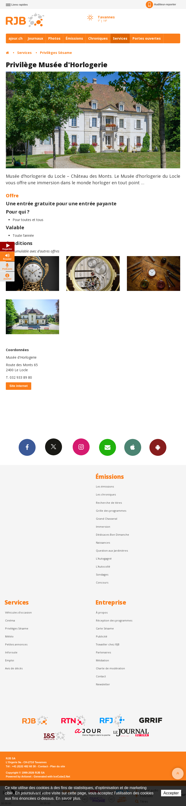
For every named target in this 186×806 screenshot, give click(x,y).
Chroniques (98, 38)
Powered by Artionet (18, 776)
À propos (102, 612)
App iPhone (132, 447)
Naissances (103, 542)
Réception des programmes (114, 620)
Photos (54, 38)
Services (120, 38)
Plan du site (57, 766)
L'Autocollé (103, 566)
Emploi (9, 660)
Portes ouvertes (146, 38)
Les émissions (105, 486)
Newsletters (107, 447)
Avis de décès (14, 668)
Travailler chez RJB (107, 644)
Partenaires (103, 652)
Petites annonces (16, 644)
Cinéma (10, 620)
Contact (101, 676)
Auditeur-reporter (161, 4)
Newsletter (103, 684)
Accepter (171, 793)
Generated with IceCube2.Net (52, 776)
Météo (9, 636)
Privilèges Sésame (56, 52)
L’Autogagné (104, 558)
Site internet (18, 386)
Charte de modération (110, 668)
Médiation (102, 660)
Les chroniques (106, 494)
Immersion (103, 526)
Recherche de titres (109, 502)
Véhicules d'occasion (18, 612)
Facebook (27, 447)
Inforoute (11, 652)
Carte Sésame (105, 628)
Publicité (101, 636)
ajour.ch (15, 38)
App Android (157, 447)
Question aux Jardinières (112, 550)
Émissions (74, 38)
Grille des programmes (111, 510)
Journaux (35, 38)
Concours (102, 582)
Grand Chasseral (106, 518)
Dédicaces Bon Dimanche (112, 534)
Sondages (102, 574)
